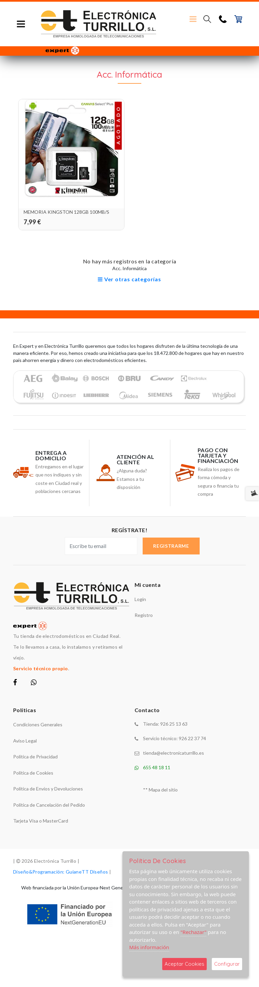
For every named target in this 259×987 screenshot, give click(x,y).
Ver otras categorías (129, 279)
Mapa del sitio (163, 790)
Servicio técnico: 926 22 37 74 (174, 738)
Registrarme (171, 546)
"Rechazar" (193, 932)
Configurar (227, 964)
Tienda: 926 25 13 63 (165, 724)
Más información (149, 947)
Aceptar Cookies (184, 964)
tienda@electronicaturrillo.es (173, 753)
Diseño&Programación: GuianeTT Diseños (60, 872)
